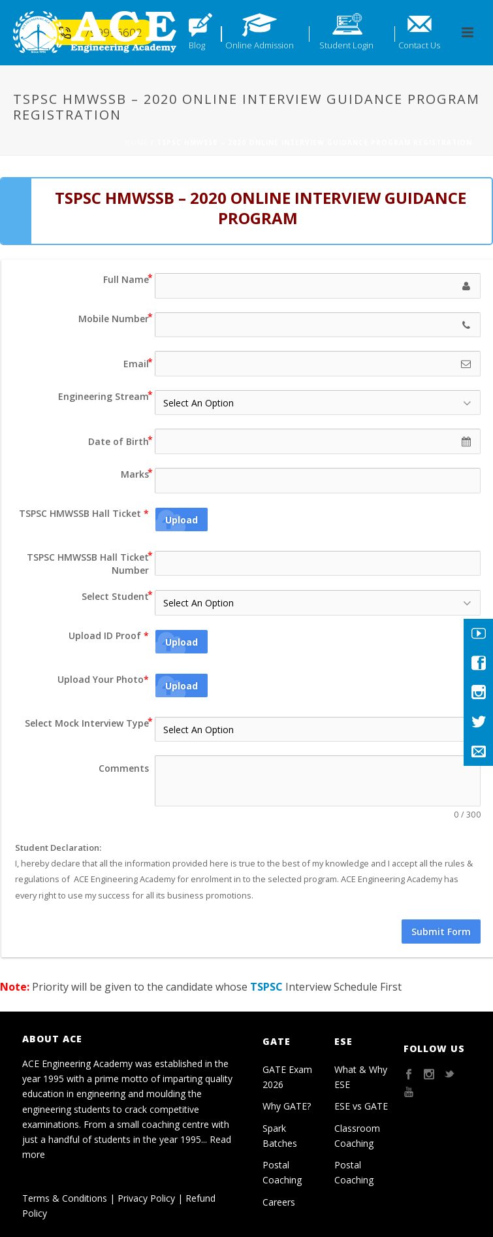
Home (136, 142)
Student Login (346, 45)
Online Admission (259, 45)
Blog (197, 45)
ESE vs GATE (361, 1106)
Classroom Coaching (357, 1135)
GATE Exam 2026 (287, 1077)
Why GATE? (286, 1106)
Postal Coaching (282, 1172)
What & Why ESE (360, 1077)
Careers (278, 1202)
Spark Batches (279, 1135)
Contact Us (419, 45)
